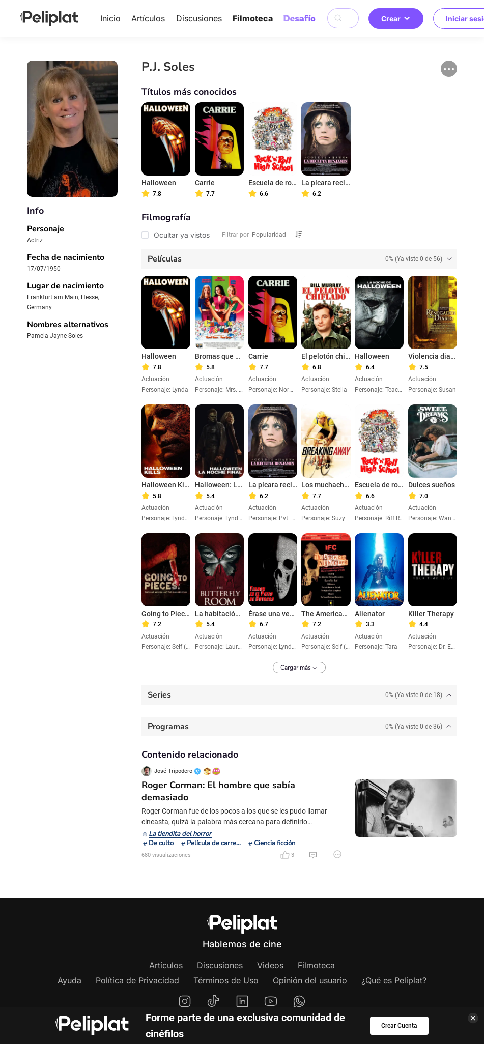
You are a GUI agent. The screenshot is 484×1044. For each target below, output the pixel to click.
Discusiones (199, 18)
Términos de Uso (226, 980)
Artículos (148, 18)
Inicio (110, 18)
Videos (270, 965)
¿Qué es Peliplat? (393, 980)
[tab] (299, 258)
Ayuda (69, 980)
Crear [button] (396, 18)
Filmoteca (253, 18)
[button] (449, 69)
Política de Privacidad (137, 980)
